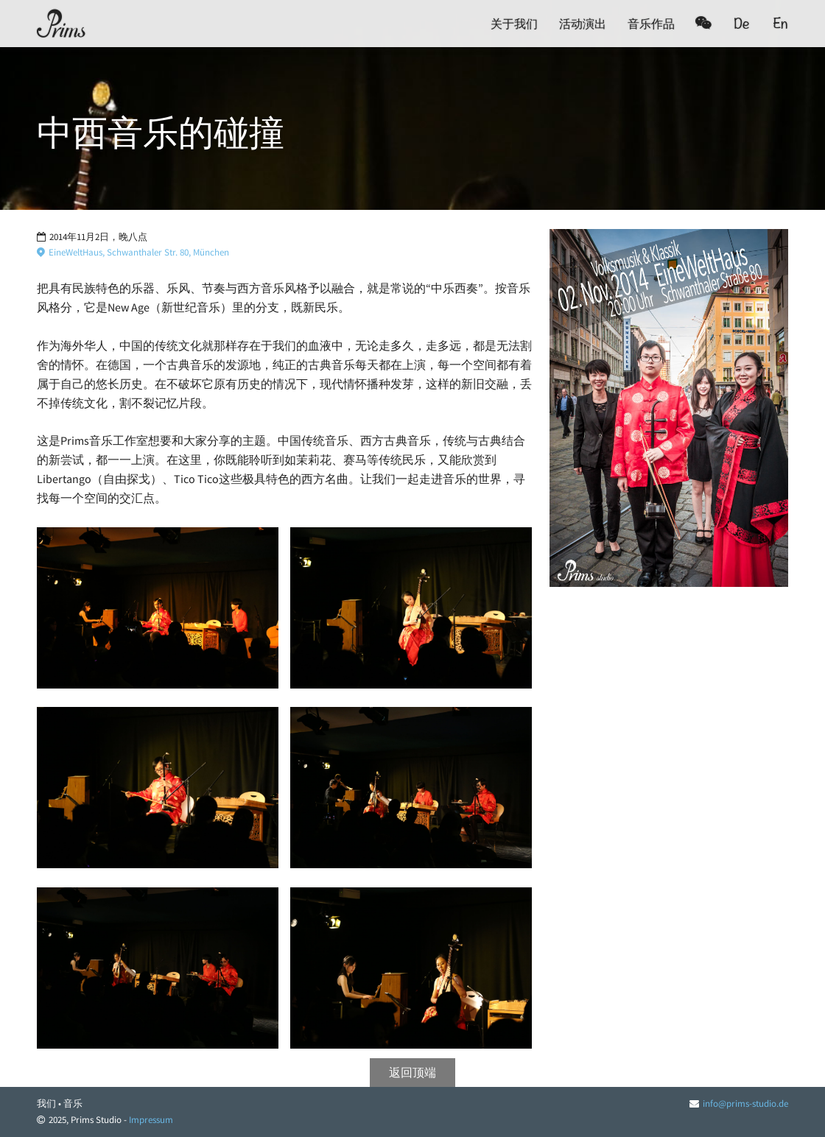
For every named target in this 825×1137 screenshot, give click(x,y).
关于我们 (514, 23)
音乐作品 (651, 23)
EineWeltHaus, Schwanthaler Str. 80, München (133, 252)
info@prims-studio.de (745, 1103)
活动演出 (582, 23)
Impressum (151, 1119)
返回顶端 (412, 1072)
